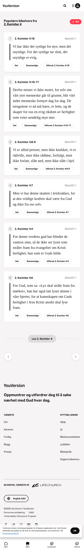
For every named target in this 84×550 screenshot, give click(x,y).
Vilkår (31, 512)
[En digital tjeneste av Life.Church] (42, 483)
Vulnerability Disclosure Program (20, 516)
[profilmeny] (75, 6)
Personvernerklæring (14, 512)
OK (74, 530)
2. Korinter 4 (13, 24)
